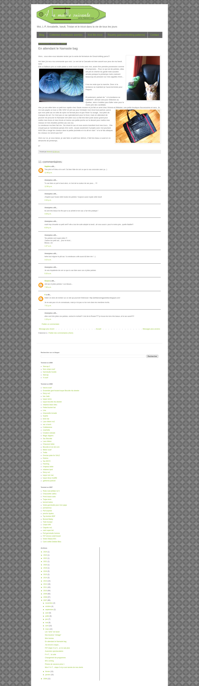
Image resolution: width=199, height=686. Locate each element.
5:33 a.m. (47, 274)
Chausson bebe (48, 444)
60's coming (49, 661)
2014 (45, 578)
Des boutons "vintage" (53, 635)
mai (47, 623)
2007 (45, 600)
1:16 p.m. (47, 319)
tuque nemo (47, 399)
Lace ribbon (47, 441)
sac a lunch (47, 424)
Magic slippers (48, 436)
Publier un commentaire (50, 324)
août (47, 613)
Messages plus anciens (151, 329)
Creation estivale (49, 433)
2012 (45, 584)
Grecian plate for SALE (51, 455)
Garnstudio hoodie (49, 372)
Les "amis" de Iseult (52, 632)
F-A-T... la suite (50, 654)
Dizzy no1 (46, 472)
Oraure (47, 281)
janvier (48, 675)
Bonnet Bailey (48, 519)
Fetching (46, 464)
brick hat (46, 419)
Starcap (46, 375)
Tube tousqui (47, 522)
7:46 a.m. (47, 287)
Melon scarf (47, 450)
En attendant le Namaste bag (55, 641)
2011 (45, 587)
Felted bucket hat (49, 407)
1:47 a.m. (47, 246)
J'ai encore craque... (52, 645)
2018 (45, 568)
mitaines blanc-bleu (50, 405)
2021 (45, 561)
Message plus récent (46, 329)
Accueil (98, 329)
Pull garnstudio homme (51, 533)
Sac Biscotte (47, 439)
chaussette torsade (50, 413)
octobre (48, 606)
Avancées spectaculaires (54, 651)
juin (46, 619)
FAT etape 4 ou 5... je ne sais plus (57, 648)
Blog (41, 34)
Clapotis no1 (47, 528)
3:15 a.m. (47, 260)
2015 (45, 574)
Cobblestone (47, 427)
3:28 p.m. (47, 214)
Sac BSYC (47, 461)
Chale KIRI (47, 525)
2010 (45, 591)
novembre (49, 603)
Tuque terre (47, 499)
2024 (45, 552)
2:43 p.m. (47, 200)
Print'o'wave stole (49, 497)
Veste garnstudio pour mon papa (55, 505)
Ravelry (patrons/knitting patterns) (126, 34)
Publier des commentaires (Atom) (61, 333)
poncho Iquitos (48, 513)
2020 (45, 565)
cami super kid (48, 530)
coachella (46, 430)
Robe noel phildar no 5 (51, 491)
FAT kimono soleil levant (52, 536)
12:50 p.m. (48, 186)
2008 (45, 597)
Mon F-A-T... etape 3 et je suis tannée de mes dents (64, 667)
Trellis (45, 453)
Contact (154, 34)
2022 (45, 558)
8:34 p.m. (47, 228)
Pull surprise (47, 511)
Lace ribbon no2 (49, 422)
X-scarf (45, 378)
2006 (45, 679)
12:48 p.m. (48, 173)
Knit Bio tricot (95, 34)
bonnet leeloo (48, 502)
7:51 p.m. (47, 306)
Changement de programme (55, 658)
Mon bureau (49, 638)
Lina (44, 410)
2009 (45, 594)
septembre (49, 610)
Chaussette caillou (49, 494)
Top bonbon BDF (49, 516)
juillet (47, 616)
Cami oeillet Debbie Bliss (52, 542)
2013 (45, 581)
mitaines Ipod (48, 470)
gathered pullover (49, 481)
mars (47, 629)
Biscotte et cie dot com (51, 447)
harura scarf (47, 388)
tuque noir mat (48, 475)
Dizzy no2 (46, 393)
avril (47, 626)
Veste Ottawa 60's (49, 539)
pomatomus (47, 508)
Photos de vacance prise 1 (54, 664)
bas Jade (46, 396)
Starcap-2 (46, 366)
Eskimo (45, 458)
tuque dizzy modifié (50, 478)
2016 (45, 571)
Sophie (47, 166)
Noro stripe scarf (49, 369)
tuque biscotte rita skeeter (52, 402)
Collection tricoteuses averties (66, 34)
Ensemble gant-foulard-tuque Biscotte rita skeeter (61, 391)
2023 (45, 555)
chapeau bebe (48, 467)
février (47, 671)
